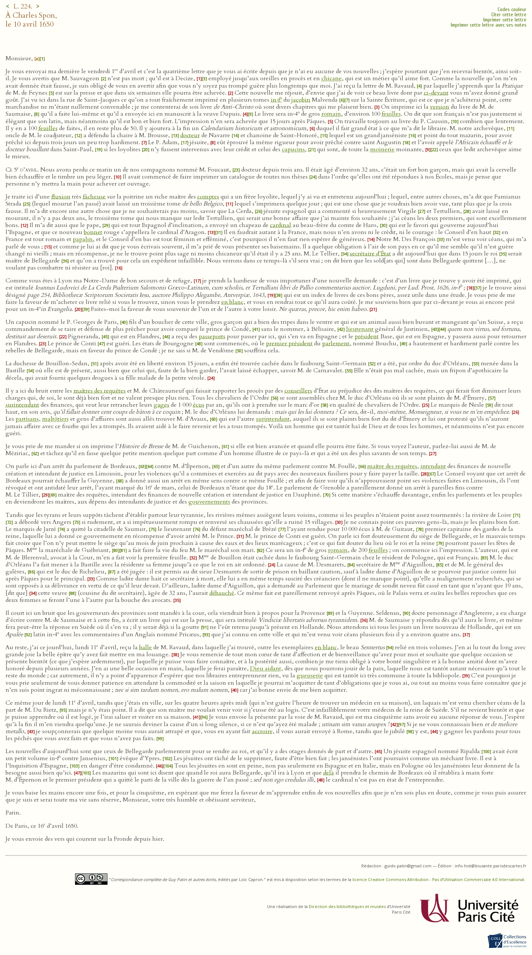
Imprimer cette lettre (504, 20)
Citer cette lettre (508, 14)
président (367, 336)
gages (161, 405)
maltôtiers (55, 419)
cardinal (280, 225)
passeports (212, 336)
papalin (83, 239)
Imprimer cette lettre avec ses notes (488, 25)
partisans (27, 419)
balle (145, 647)
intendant (433, 466)
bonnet (93, 232)
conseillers (298, 391)
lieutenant (360, 329)
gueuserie (310, 675)
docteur (190, 135)
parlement (335, 343)
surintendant (22, 405)
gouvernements (209, 502)
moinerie (382, 149)
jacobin (300, 100)
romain (331, 114)
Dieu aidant (265, 668)
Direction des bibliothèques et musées (347, 906)
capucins (293, 149)
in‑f (276, 100)
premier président (289, 343)
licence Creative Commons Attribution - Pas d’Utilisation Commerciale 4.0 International (438, 879)
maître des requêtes (392, 466)
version (439, 107)
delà (328, 773)
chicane (331, 78)
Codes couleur (512, 9)
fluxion (61, 197)
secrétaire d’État (370, 254)
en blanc (232, 302)
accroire (262, 731)
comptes (208, 197)
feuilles (391, 114)
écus (198, 405)
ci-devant (436, 93)
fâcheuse (94, 197)
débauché (221, 593)
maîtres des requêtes (100, 391)
